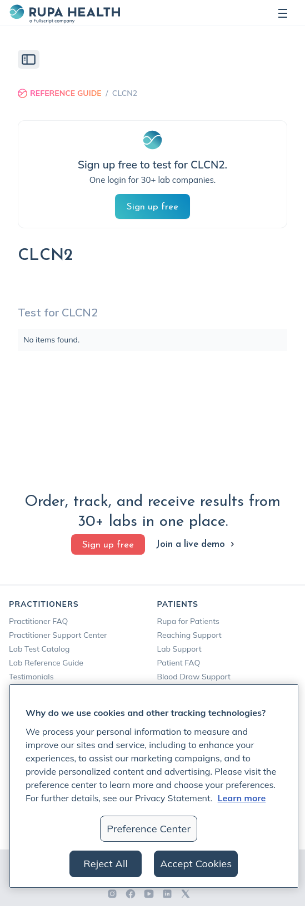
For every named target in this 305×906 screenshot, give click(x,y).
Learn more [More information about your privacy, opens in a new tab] (242, 797)
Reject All (105, 863)
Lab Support (179, 649)
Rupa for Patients (188, 621)
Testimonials (31, 677)
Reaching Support (189, 635)
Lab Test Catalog (39, 649)
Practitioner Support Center (58, 635)
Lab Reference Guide (46, 663)
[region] (154, 786)
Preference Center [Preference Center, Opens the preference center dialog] (149, 828)
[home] (64, 13)
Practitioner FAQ (38, 621)
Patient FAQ (179, 663)
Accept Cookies (196, 863)
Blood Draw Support (194, 677)
